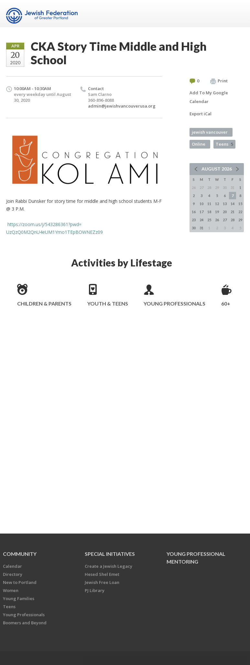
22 (240, 212)
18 (209, 212)
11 (209, 204)
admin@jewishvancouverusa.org (122, 106)
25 (209, 220)
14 (232, 204)
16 (194, 212)
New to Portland (20, 582)
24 (201, 220)
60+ (225, 303)
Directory (12, 574)
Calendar (12, 566)
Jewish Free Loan (102, 582)
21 (232, 212)
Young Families (18, 598)
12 (217, 204)
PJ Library (94, 590)
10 (201, 204)
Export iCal (201, 114)
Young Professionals (174, 303)
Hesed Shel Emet (102, 574)
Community (20, 554)
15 (240, 204)
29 (240, 220)
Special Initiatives (110, 554)
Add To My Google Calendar (209, 97)
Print (219, 81)
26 (217, 220)
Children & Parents (44, 303)
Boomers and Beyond (25, 623)
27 (225, 220)
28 (232, 220)
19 (217, 212)
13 (225, 204)
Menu (236, 13)
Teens (224, 144)
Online (198, 144)
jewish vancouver (210, 132)
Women (10, 590)
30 (194, 228)
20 (225, 212)
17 (201, 212)
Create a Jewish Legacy (108, 566)
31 (201, 228)
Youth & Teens (107, 303)
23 (194, 220)
